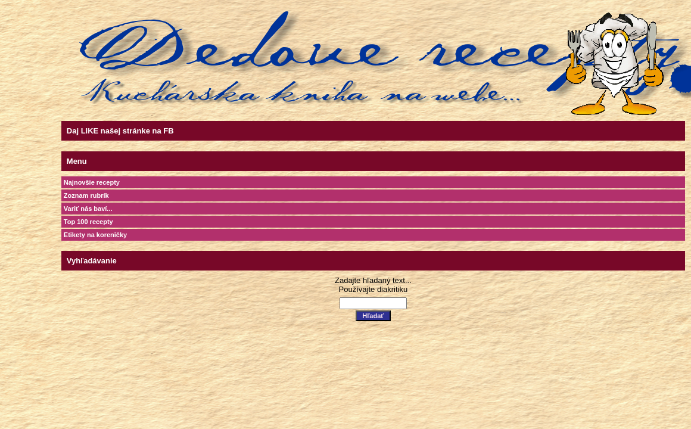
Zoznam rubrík (86, 195)
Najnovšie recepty (92, 182)
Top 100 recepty (88, 221)
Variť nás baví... (88, 208)
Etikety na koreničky (95, 234)
